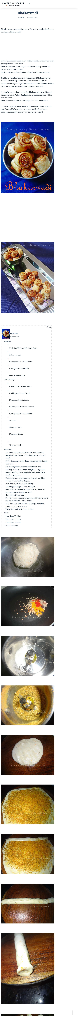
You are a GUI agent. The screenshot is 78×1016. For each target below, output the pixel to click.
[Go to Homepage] (13, 4)
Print (49, 327)
